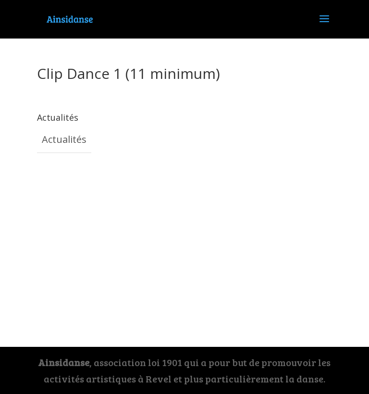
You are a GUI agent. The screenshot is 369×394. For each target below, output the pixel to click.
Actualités (64, 139)
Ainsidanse (63, 362)
